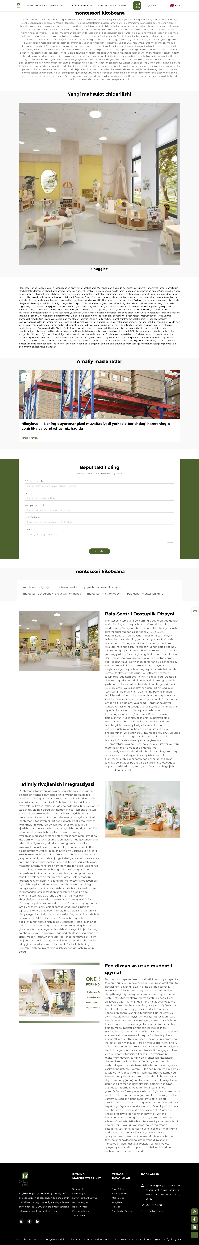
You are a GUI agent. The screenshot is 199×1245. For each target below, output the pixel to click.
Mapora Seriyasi (80, 1202)
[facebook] (29, 1221)
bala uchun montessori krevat (145, 593)
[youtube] (21, 1221)
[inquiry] (195, 611)
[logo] (18, 5)
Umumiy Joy (78, 1189)
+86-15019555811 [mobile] (154, 1205)
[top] (194, 1235)
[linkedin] (37, 1221)
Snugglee (99, 269)
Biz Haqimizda (49, 5)
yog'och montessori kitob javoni (104, 587)
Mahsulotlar (66, 5)
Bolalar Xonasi (79, 1206)
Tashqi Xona (78, 1215)
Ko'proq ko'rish (29, 437)
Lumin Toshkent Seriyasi (84, 1198)
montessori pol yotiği (36, 587)
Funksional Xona (80, 1211)
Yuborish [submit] (99, 551)
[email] (155, 1211)
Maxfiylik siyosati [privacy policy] (172, 1239)
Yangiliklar (82, 5)
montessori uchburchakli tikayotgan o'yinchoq (52, 593)
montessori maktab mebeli (104, 593)
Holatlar (95, 5)
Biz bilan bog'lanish (113, 5)
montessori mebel (66, 587)
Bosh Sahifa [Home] (34, 5)
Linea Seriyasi (79, 1193)
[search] (145, 5)
